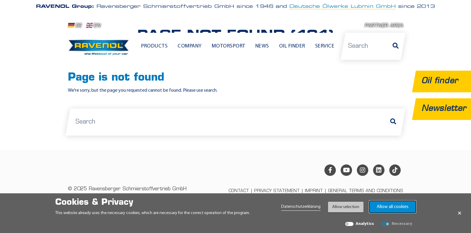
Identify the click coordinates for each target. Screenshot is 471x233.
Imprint (314, 191)
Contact (239, 191)
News (262, 46)
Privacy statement (277, 191)
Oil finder (292, 46)
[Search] (396, 46)
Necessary (402, 224)
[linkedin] (378, 170)
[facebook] (330, 170)
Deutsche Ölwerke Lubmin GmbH (342, 6)
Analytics (365, 224)
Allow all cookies (393, 206)
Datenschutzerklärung (301, 206)
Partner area (384, 26)
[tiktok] (395, 170)
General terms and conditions (365, 191)
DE (75, 25)
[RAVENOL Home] (100, 50)
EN (93, 25)
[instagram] (362, 170)
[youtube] (346, 170)
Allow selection (345, 207)
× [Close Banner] (459, 213)
